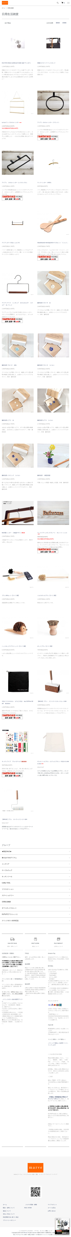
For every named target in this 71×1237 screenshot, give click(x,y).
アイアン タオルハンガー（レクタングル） (15, 182)
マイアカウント (51, 1209)
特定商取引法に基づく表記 (9, 1221)
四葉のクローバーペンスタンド (46, 63)
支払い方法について (7, 1218)
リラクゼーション (8, 891)
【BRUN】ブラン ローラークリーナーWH (14, 819)
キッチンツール (7, 878)
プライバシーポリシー (8, 1224)
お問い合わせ (50, 1215)
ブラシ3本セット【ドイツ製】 (10, 595)
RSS (25, 1212)
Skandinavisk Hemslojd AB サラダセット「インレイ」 (53, 242)
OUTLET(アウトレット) (11, 918)
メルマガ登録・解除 (30, 1209)
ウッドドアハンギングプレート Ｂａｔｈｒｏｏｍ (52, 533)
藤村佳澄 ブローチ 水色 (9, 365)
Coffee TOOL (7, 885)
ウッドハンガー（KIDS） (44, 182)
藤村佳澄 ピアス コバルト (45, 420)
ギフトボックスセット (10, 911)
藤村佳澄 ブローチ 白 (44, 303)
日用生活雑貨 (11, 8)
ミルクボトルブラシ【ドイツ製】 (47, 595)
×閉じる (58, 1219)
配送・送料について (7, 1212)
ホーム (3, 8)
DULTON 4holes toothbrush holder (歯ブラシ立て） (17, 63)
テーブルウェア (7, 871)
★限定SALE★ (7, 852)
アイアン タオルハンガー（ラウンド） (48, 122)
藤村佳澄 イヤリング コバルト (11, 475)
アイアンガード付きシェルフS (11, 242)
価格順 (58, 23)
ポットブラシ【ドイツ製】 (45, 646)
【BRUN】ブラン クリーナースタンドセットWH (51, 701)
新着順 (64, 23)
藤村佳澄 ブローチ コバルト (46, 365)
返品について (6, 1215)
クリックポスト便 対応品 (11, 925)
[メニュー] (68, 3)
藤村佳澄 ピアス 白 (8, 420)
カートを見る (50, 1212)
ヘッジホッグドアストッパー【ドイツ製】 (14, 646)
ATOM (30, 1212)
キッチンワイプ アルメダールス (14, 761)
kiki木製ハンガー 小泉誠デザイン (13, 532)
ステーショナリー (8, 898)
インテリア (6, 865)
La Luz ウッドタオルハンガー (12, 122)
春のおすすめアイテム (10, 858)
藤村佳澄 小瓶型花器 (43, 475)
